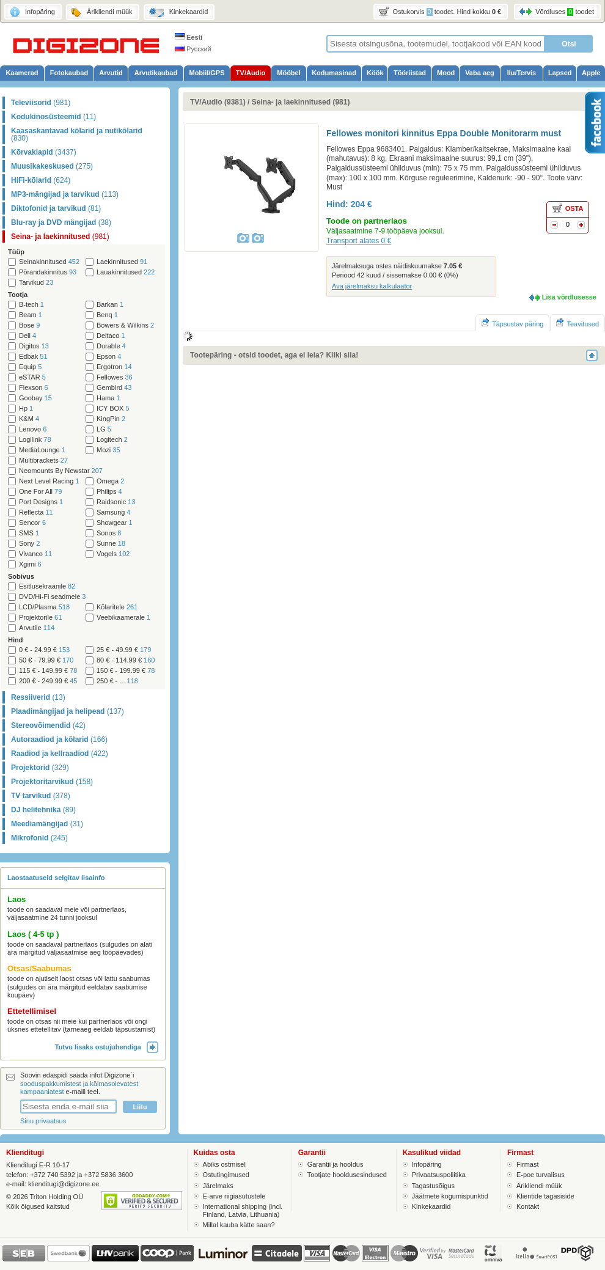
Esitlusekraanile (47, 586)
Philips (109, 491)
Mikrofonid (39, 838)
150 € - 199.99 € (126, 670)
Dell (27, 335)
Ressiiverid (38, 697)
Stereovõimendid (48, 725)
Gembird (114, 387)
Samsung (114, 512)
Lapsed (560, 72)
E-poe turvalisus (540, 1174)
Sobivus (21, 576)
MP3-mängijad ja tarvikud (65, 194)
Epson (109, 356)
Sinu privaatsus (43, 1121)
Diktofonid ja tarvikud (56, 208)
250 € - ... (117, 681)
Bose (29, 325)
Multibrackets (43, 460)
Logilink (35, 439)
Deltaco (111, 335)
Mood (446, 72)
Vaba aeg (479, 72)
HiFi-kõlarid (40, 180)
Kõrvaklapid (43, 152)
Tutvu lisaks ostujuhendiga (106, 1047)
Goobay (35, 398)
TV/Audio (250, 72)
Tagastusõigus (433, 1185)
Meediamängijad (47, 824)
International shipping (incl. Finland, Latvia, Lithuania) (243, 1210)
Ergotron (114, 367)
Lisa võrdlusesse (569, 297)
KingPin (111, 419)
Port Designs (41, 502)
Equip (30, 367)
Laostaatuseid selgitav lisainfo (56, 877)
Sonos (109, 533)
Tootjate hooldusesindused (347, 1174)
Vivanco (35, 554)
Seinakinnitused (49, 262)
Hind (15, 640)
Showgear (115, 522)
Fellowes (115, 377)
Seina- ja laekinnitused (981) (301, 102)
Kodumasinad (334, 72)
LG (104, 429)
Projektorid (40, 767)
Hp (26, 408)
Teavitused (577, 323)
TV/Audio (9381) (218, 102)
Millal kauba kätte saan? (239, 1224)
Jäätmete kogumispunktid (450, 1196)
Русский (193, 49)
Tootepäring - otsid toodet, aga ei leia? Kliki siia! (274, 355)
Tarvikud (36, 282)
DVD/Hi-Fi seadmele (52, 596)
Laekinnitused (122, 262)
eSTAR (32, 377)
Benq (107, 315)
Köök (375, 72)
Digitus (34, 346)
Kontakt (527, 1206)
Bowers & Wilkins (125, 325)
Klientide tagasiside (545, 1196)
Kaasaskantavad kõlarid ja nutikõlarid (76, 134)
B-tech (31, 304)
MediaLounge (42, 450)
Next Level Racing (49, 481)
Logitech (112, 439)
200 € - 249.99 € (48, 681)
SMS (29, 533)
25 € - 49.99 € (124, 650)
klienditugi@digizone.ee (63, 1183)
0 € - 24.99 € (44, 650)
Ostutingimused (226, 1174)
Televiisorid (40, 102)
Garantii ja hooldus (335, 1164)
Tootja (18, 294)
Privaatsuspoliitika (439, 1174)
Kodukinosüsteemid (53, 116)
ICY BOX (113, 408)
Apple (591, 72)
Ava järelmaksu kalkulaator (372, 286)
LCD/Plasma (44, 607)
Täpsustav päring (512, 323)
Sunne (111, 543)
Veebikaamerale (123, 617)
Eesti (188, 37)
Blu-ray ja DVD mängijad (61, 222)
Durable (111, 346)
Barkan (110, 304)
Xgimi (30, 564)
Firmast (527, 1164)
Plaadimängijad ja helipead (67, 711)
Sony (29, 543)
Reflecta (36, 512)
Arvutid (111, 72)
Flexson (33, 387)
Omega (110, 481)
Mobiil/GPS (206, 72)
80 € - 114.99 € (126, 660)
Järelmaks (218, 1185)
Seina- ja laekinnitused (60, 236)
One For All (40, 491)
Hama (108, 398)
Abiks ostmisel (224, 1164)
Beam (30, 315)
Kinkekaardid (431, 1206)
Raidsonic (116, 502)
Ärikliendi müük (539, 1185)
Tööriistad (410, 72)
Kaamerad (22, 72)
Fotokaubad (69, 72)
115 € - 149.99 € (48, 670)
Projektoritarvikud (52, 781)
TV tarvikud (40, 795)
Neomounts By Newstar (61, 471)
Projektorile (40, 617)
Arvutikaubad (155, 72)
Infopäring (427, 1164)
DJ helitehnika (43, 809)
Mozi (108, 450)
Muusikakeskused (52, 166)
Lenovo (32, 429)
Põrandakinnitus (47, 272)
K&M (29, 419)
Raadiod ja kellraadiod (59, 753)
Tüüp (16, 251)
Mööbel (289, 72)
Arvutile (36, 628)
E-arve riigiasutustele (234, 1196)
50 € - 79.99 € (46, 660)
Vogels (113, 554)
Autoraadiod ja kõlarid (59, 739)
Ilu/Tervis (521, 72)
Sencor (32, 522)
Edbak (33, 356)
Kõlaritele (117, 607)
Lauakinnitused (126, 272)
